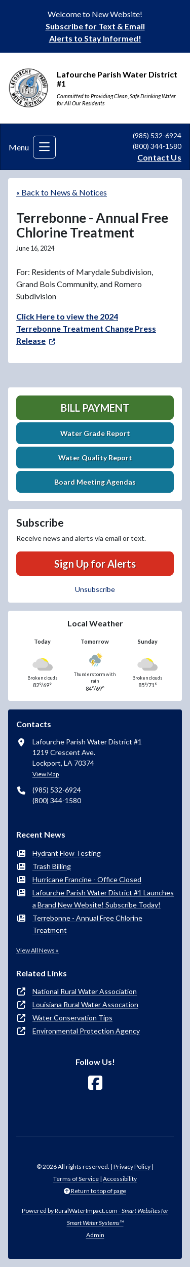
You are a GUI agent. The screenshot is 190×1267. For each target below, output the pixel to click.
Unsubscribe (95, 589)
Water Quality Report (95, 457)
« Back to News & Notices (61, 192)
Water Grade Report (95, 433)
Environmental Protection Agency (86, 1030)
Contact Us (159, 157)
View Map (45, 774)
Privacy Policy (131, 1166)
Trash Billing (51, 866)
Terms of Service (76, 1178)
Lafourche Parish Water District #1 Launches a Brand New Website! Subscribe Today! (103, 898)
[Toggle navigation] (44, 147)
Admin (95, 1235)
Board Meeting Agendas (95, 482)
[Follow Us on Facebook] (95, 1083)
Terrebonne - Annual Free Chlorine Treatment (87, 924)
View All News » (37, 950)
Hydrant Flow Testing (66, 853)
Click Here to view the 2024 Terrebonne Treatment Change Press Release (86, 328)
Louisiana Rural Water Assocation (85, 1004)
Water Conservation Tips (72, 1017)
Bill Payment (95, 408)
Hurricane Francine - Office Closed (86, 879)
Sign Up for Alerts (95, 564)
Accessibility (120, 1178)
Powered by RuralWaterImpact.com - (95, 1216)
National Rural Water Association (84, 991)
